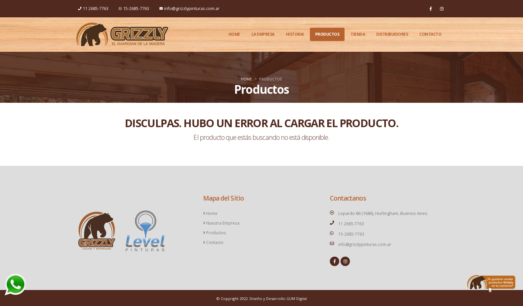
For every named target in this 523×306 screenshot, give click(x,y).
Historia (295, 34)
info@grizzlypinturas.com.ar (189, 8)
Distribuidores (392, 34)
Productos (327, 34)
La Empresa (263, 34)
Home (234, 34)
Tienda (358, 34)
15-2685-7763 (134, 8)
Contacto (430, 34)
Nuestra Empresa (223, 222)
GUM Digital (296, 297)
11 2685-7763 (93, 8)
